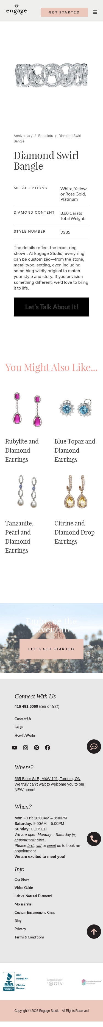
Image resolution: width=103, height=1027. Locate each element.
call (43, 706)
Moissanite (23, 904)
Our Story (22, 879)
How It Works (25, 735)
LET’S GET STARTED (51, 649)
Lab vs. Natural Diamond (33, 896)
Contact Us (23, 719)
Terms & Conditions (29, 937)
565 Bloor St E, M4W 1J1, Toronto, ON (47, 779)
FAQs (19, 727)
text (55, 706)
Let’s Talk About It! (51, 307)
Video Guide (24, 887)
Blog (18, 920)
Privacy (20, 929)
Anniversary (23, 136)
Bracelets (45, 136)
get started (64, 12)
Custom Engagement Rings (35, 912)
